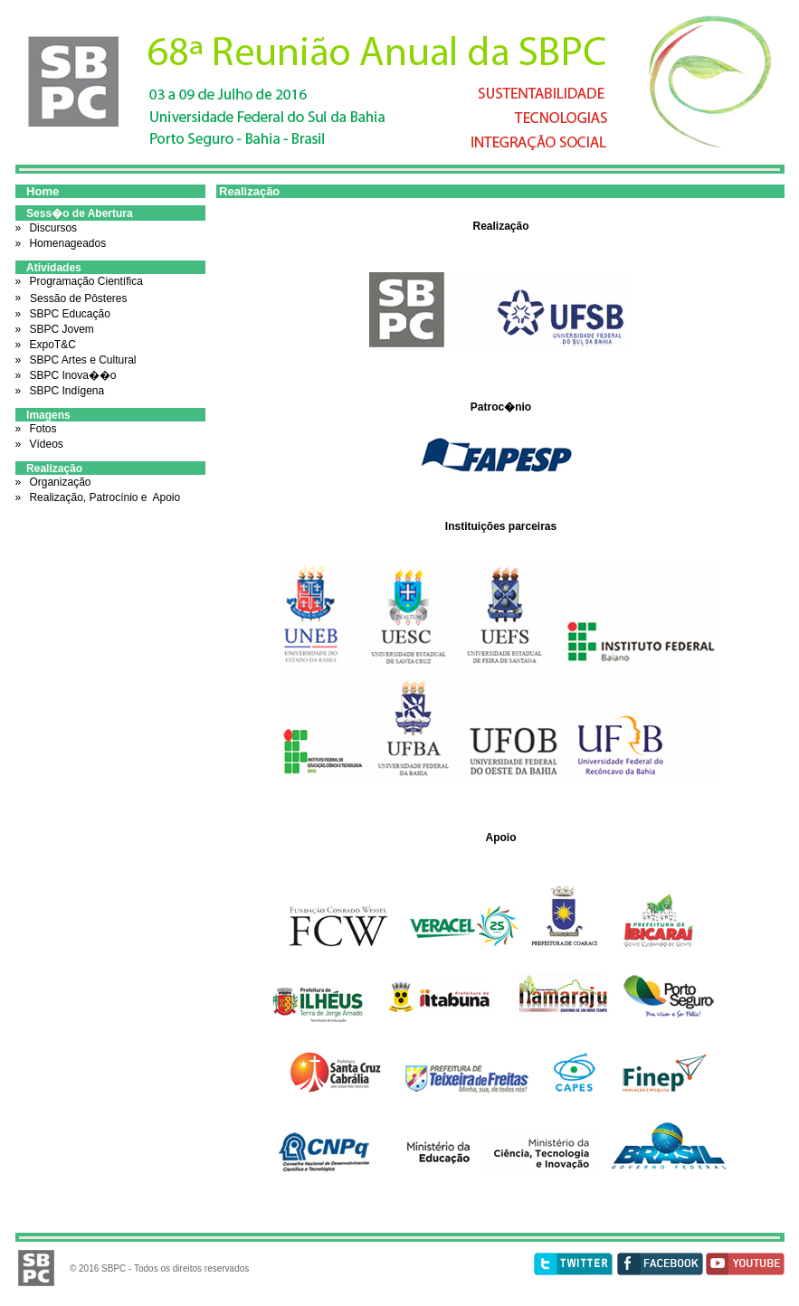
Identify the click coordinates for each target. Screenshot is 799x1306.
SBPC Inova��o (71, 375)
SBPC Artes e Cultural (81, 360)
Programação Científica (85, 281)
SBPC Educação (68, 314)
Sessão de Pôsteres (78, 298)
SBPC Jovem (60, 329)
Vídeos (44, 444)
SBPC (113, 1268)
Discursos (51, 228)
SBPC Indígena (65, 390)
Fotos (41, 428)
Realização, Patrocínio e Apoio (103, 497)
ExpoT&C (52, 344)
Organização (58, 482)
